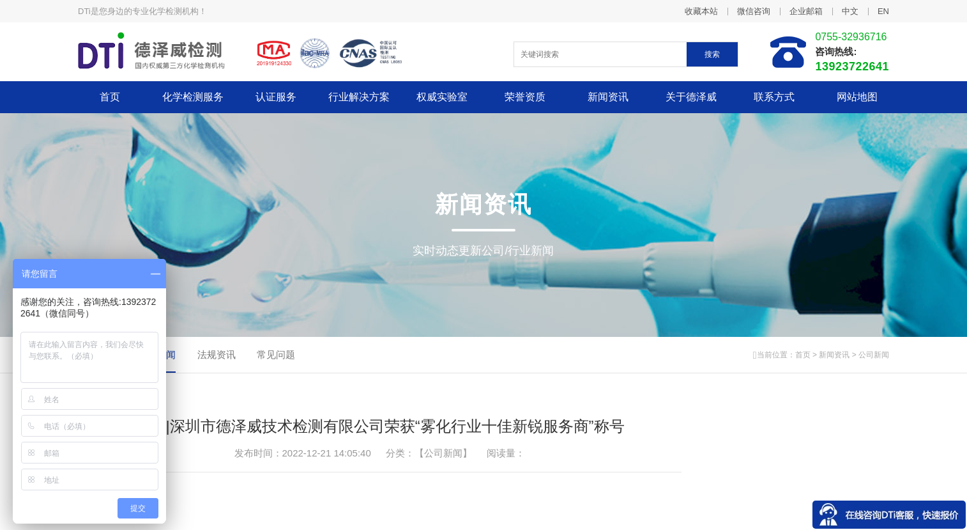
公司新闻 (873, 354)
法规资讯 (216, 354)
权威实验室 (442, 96)
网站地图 (857, 96)
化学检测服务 (193, 96)
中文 (850, 11)
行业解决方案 (359, 96)
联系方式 (774, 96)
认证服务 (275, 96)
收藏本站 (701, 11)
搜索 (712, 54)
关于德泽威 (691, 96)
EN (883, 11)
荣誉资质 (525, 96)
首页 (110, 96)
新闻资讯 (608, 96)
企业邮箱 (806, 11)
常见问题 (276, 354)
